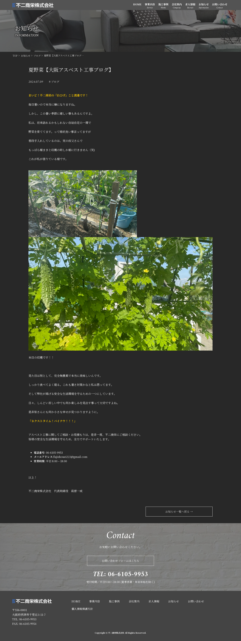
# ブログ (54, 82)
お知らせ (204, 4)
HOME (137, 4)
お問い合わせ (219, 4)
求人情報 (190, 4)
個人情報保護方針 (82, 609)
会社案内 (177, 4)
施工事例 (163, 4)
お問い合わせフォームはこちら (120, 561)
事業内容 (150, 4)
